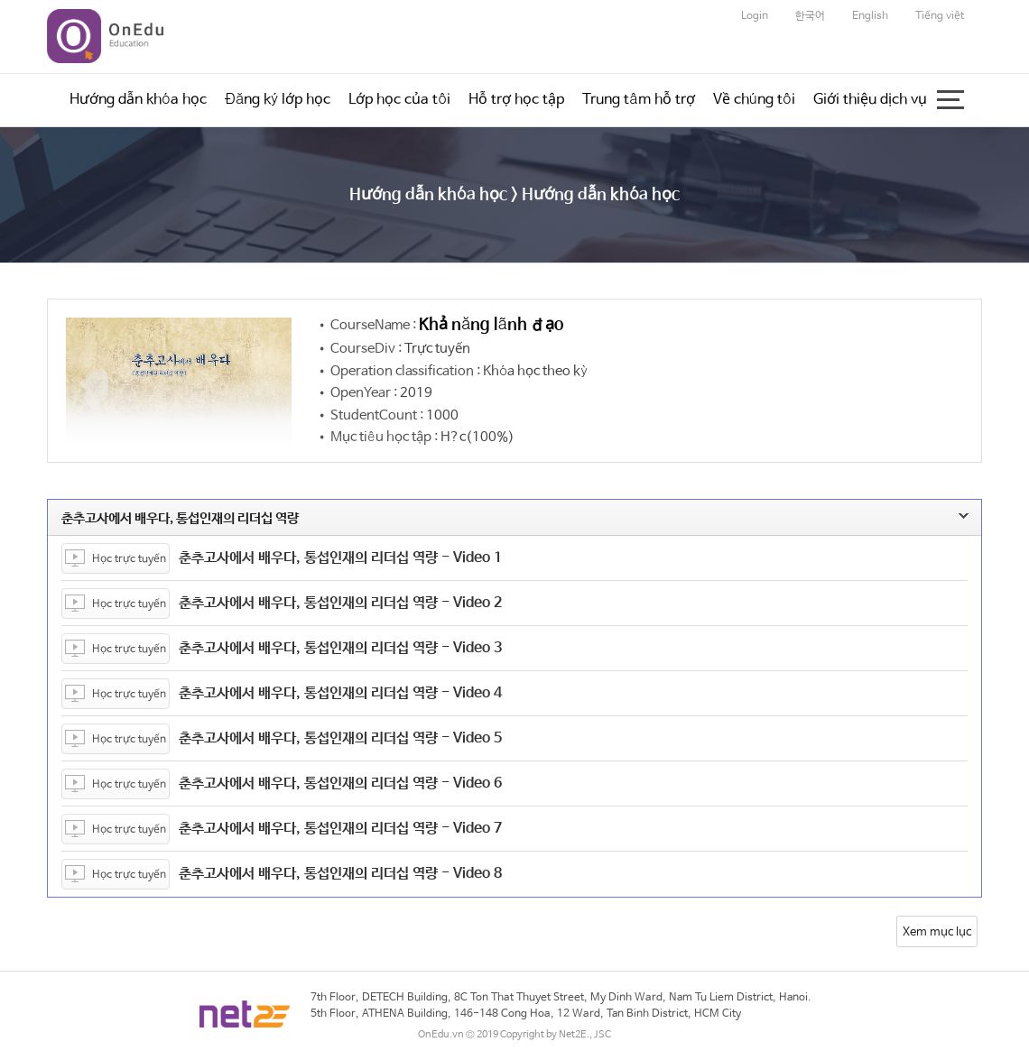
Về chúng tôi (754, 99)
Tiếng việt (939, 16)
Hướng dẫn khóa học (138, 99)
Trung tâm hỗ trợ (638, 99)
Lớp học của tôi (399, 99)
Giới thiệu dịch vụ (870, 99)
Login (754, 16)
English (870, 16)
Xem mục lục (937, 932)
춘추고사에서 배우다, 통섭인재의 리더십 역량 (476, 518)
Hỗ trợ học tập (516, 99)
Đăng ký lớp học (277, 99)
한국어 (810, 16)
